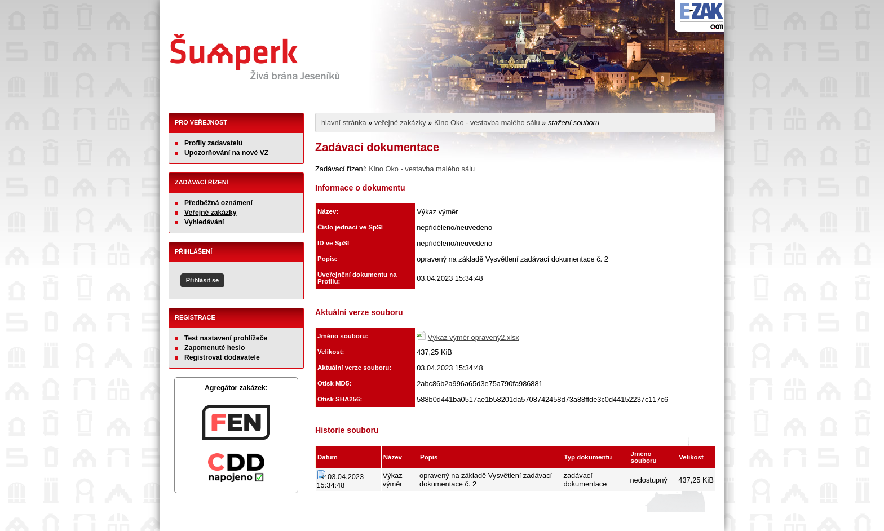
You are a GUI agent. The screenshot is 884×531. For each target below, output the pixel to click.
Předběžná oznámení (218, 203)
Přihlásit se (202, 280)
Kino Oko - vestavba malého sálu (487, 122)
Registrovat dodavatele (222, 357)
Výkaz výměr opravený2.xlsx (473, 337)
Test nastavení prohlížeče (225, 338)
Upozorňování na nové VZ (226, 153)
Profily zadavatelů (213, 143)
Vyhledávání (204, 222)
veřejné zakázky (400, 122)
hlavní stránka (343, 122)
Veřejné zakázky (210, 212)
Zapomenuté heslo (214, 348)
